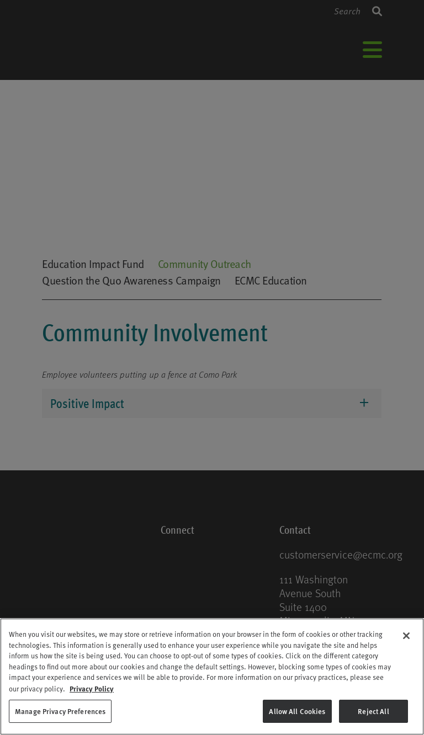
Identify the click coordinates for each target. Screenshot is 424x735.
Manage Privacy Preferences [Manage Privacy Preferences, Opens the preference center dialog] (60, 711)
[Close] (406, 636)
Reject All (373, 711)
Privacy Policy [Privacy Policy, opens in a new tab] (92, 688)
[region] (212, 676)
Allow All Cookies (297, 711)
